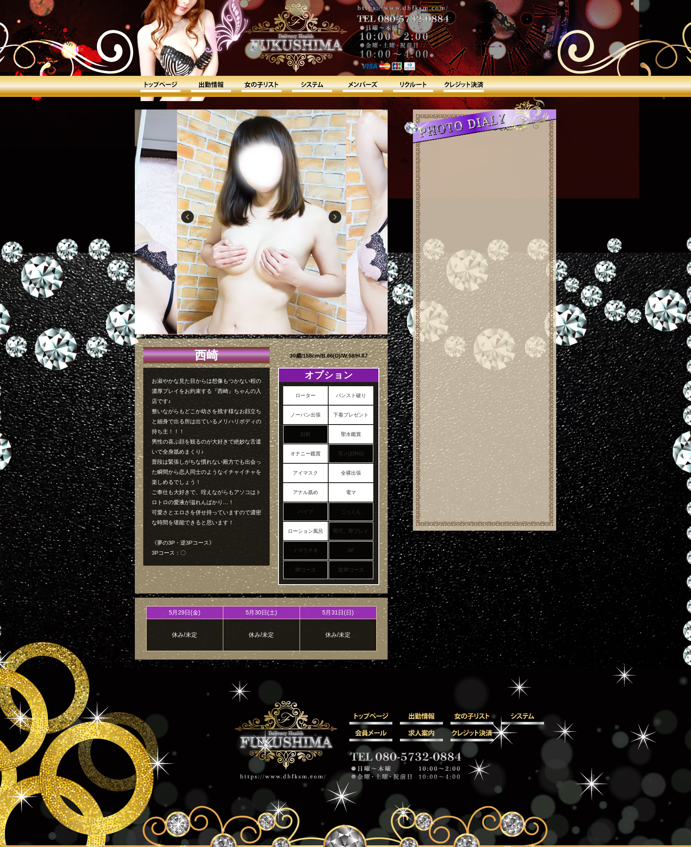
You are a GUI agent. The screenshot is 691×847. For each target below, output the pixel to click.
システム (312, 86)
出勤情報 (210, 86)
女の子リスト (261, 86)
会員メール (362, 86)
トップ (160, 86)
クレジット (463, 86)
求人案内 (413, 86)
